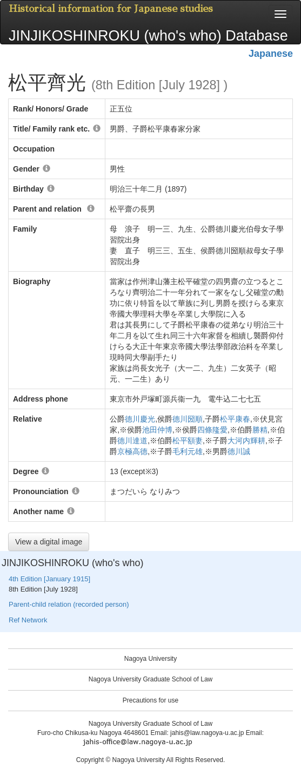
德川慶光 (140, 419)
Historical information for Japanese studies (111, 9)
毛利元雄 (187, 451)
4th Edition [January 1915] (49, 579)
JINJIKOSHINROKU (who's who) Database (148, 36)
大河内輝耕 (246, 440)
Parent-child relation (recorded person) (69, 604)
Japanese (271, 53)
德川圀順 (187, 419)
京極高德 (132, 451)
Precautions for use (150, 700)
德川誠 (239, 451)
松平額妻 (187, 440)
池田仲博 (157, 429)
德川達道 (132, 440)
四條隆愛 (212, 429)
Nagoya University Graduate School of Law (150, 679)
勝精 (259, 429)
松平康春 (235, 419)
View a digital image (48, 541)
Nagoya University (150, 658)
